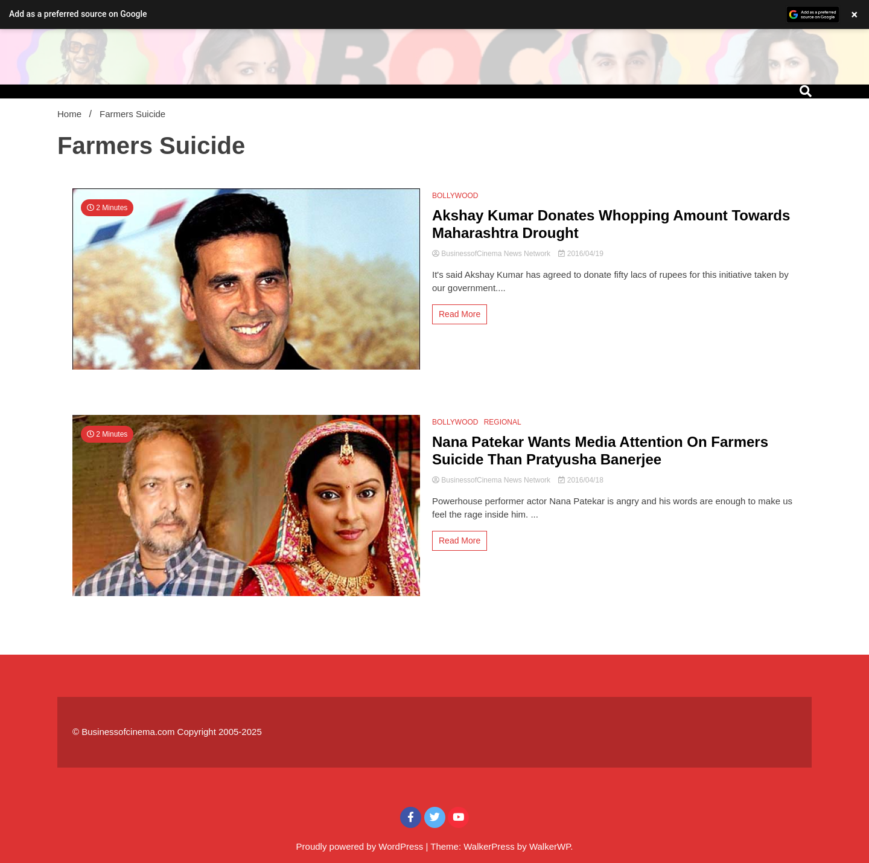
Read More (459, 314)
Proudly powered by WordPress (361, 846)
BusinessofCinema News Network (492, 253)
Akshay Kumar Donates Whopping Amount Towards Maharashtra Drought (611, 224)
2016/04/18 (580, 480)
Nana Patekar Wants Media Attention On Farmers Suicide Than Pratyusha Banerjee (600, 450)
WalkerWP (549, 846)
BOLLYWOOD (455, 195)
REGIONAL (502, 422)
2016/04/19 (580, 253)
